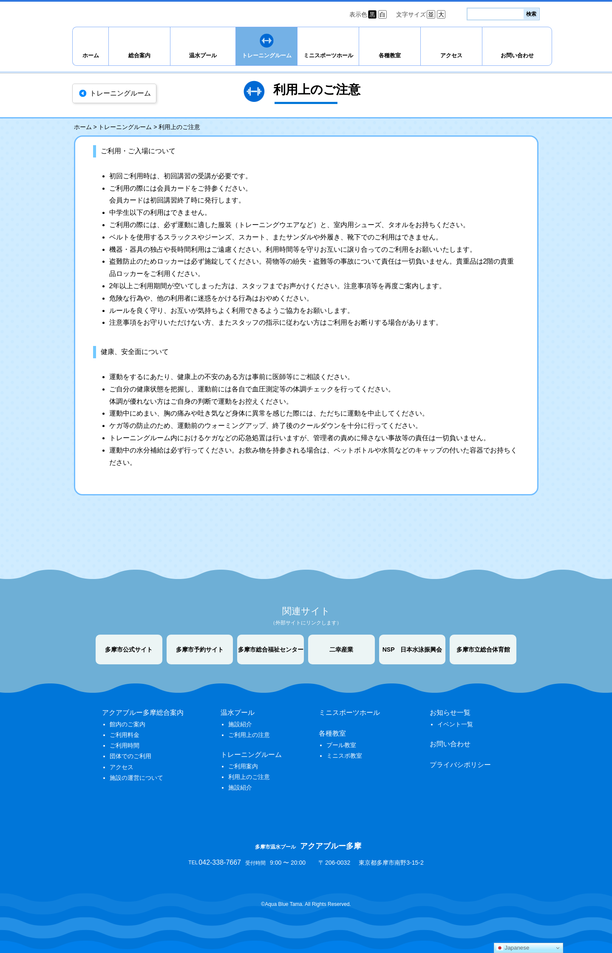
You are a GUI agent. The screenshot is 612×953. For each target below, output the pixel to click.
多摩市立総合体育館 (483, 649)
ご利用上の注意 (249, 734)
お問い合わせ (517, 55)
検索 (531, 14)
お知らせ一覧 (450, 712)
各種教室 (390, 55)
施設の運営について (136, 777)
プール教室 (341, 745)
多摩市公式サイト (129, 649)
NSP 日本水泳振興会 (412, 649)
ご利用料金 (124, 734)
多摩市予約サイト (200, 649)
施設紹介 (240, 724)
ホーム (90, 55)
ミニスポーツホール (328, 55)
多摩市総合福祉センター (270, 649)
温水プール (203, 55)
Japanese (513, 948)
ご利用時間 (124, 745)
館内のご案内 (127, 724)
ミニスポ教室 (344, 755)
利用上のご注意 (249, 776)
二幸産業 (341, 649)
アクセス (451, 55)
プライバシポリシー (460, 764)
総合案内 (139, 55)
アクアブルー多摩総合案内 (143, 712)
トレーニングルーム (267, 55)
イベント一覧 (455, 724)
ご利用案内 (243, 766)
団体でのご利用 (130, 756)
